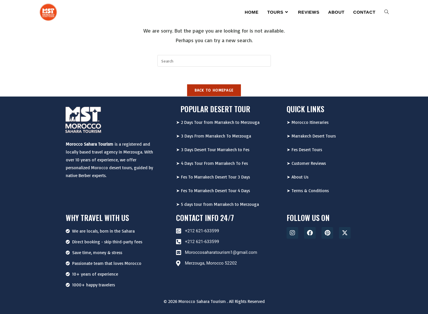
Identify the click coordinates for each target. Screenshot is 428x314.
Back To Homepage (214, 90)
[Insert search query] (214, 61)
